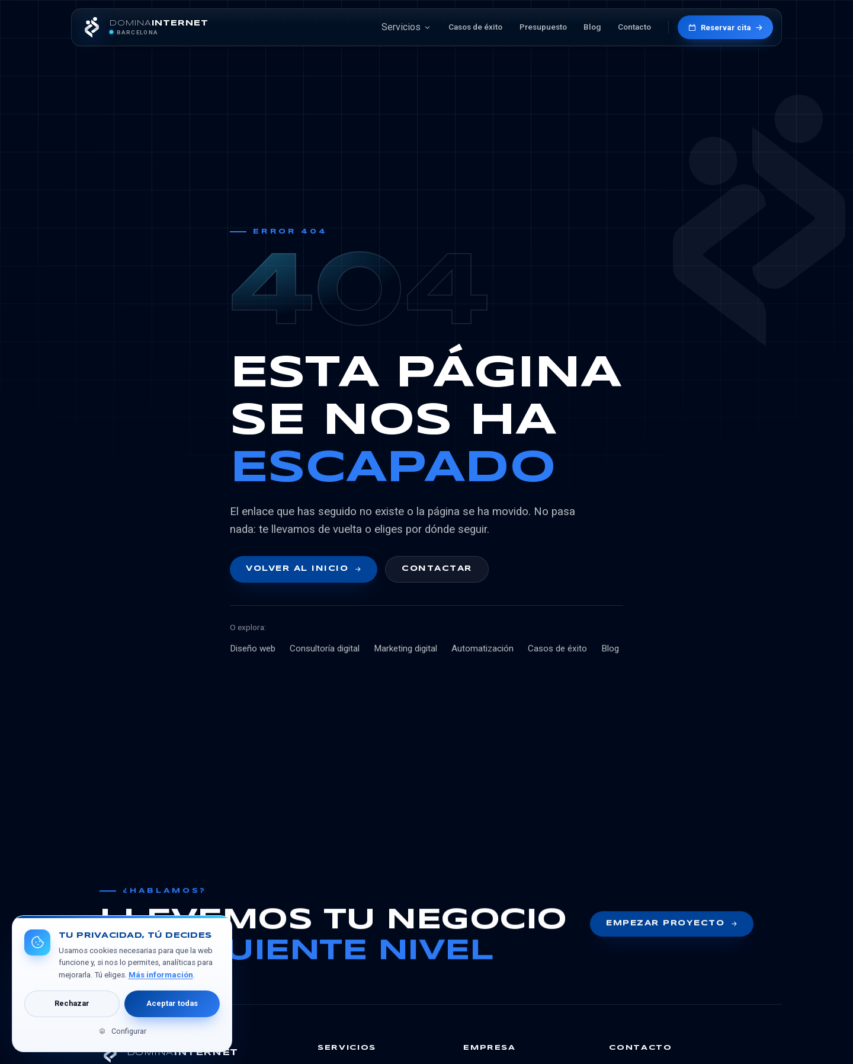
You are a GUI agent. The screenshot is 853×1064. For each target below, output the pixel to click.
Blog (592, 26)
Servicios (406, 27)
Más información (161, 974)
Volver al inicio (303, 569)
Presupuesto (543, 26)
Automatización (482, 648)
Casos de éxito (475, 26)
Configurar (122, 1031)
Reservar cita (726, 27)
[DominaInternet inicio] (144, 27)
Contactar (437, 569)
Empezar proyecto (671, 926)
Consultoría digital (325, 648)
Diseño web (252, 648)
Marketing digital (405, 648)
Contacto (634, 26)
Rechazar (71, 1003)
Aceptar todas (172, 1003)
